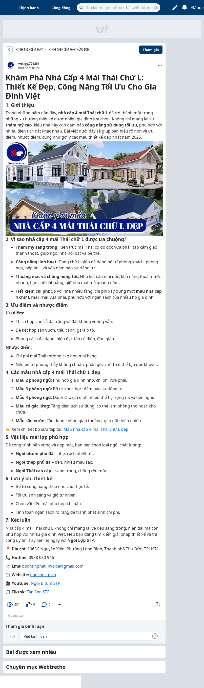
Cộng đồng (60, 7)
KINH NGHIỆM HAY (29, 50)
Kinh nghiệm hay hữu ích (69, 49)
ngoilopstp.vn (43, 574)
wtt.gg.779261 (28, 63)
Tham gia (151, 49)
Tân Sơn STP (38, 592)
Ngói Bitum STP (45, 583)
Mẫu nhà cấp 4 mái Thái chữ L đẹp (96, 429)
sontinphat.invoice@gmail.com (54, 566)
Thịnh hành (29, 7)
